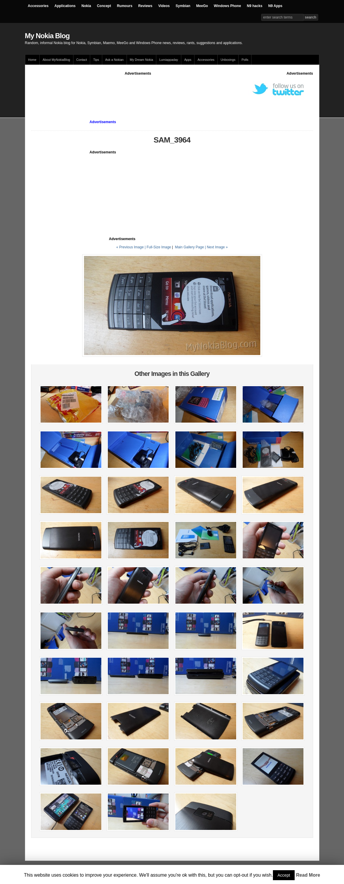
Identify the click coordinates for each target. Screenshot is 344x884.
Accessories (38, 6)
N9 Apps (275, 6)
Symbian (183, 6)
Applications (64, 6)
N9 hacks (254, 6)
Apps (187, 59)
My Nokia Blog (47, 36)
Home (32, 59)
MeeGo (202, 6)
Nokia (86, 6)
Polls (244, 59)
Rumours (124, 6)
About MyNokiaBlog (56, 59)
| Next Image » (216, 247)
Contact (81, 59)
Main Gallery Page (189, 247)
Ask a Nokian (114, 59)
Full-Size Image (159, 247)
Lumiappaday (168, 59)
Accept (284, 875)
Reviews (145, 6)
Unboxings (228, 59)
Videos (164, 6)
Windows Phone (227, 6)
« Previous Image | (131, 247)
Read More (308, 875)
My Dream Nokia (141, 59)
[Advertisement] (138, 89)
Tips (96, 59)
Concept (104, 6)
